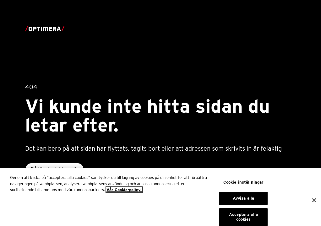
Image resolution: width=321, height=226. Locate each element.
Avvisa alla (243, 200)
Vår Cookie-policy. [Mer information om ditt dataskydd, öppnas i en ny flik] (124, 192)
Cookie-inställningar (243, 184)
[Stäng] (314, 202)
